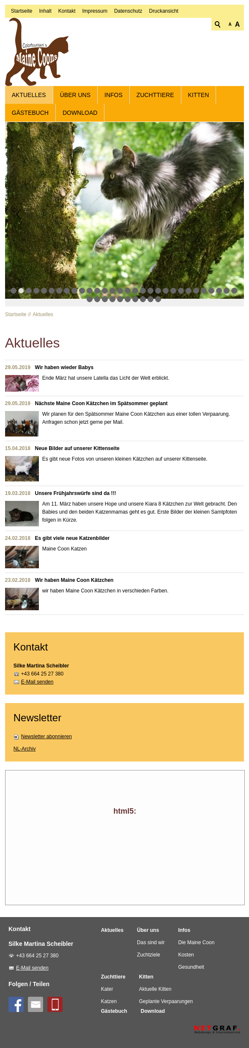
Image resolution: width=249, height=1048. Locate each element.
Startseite (22, 75)
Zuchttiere (155, 90)
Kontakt (67, 75)
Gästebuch (30, 108)
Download (80, 108)
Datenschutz (128, 75)
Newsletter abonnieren (46, 732)
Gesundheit (191, 962)
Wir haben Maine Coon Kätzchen (74, 575)
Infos (113, 90)
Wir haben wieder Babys (64, 362)
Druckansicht (163, 75)
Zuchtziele (148, 950)
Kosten (186, 950)
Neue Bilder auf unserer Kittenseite (77, 443)
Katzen (109, 996)
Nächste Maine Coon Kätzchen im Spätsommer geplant (101, 398)
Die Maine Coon (196, 937)
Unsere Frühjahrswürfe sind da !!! (75, 488)
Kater (107, 984)
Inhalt (45, 75)
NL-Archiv (25, 744)
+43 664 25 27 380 (42, 669)
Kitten (198, 90)
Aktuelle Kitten (155, 984)
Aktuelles (29, 90)
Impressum (94, 75)
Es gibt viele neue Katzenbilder (72, 533)
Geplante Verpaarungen (166, 996)
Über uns (75, 90)
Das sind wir (150, 937)
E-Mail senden (37, 677)
